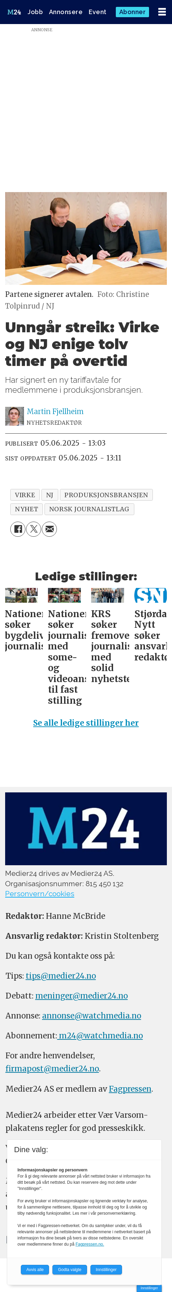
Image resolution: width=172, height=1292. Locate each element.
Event (98, 11)
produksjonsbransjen (106, 495)
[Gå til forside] (14, 12)
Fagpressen (130, 1089)
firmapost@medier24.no (52, 1068)
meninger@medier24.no (81, 996)
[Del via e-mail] (49, 529)
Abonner (132, 11)
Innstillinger (149, 1288)
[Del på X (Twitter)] (33, 529)
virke (25, 495)
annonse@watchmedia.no (91, 1016)
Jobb (35, 11)
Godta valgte (69, 1269)
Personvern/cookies (39, 893)
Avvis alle (35, 1269)
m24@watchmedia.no (100, 1035)
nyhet (26, 509)
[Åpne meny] (162, 12)
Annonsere (66, 11)
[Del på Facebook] (17, 529)
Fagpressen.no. (89, 1244)
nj (49, 495)
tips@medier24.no (61, 976)
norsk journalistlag (89, 509)
